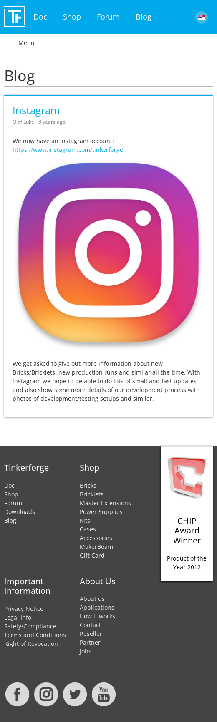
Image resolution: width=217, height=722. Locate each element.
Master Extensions (105, 503)
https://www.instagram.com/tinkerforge (68, 150)
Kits (85, 520)
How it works (97, 616)
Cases (88, 529)
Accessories (96, 538)
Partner (90, 642)
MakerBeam (96, 547)
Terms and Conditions (35, 635)
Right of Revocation (31, 644)
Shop (72, 17)
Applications (97, 607)
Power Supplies (101, 512)
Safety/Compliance (30, 626)
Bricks (88, 485)
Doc (40, 17)
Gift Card (92, 555)
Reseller (91, 634)
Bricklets (91, 494)
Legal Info (17, 617)
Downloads (19, 512)
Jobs (85, 651)
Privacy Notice (23, 609)
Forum (108, 17)
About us (92, 599)
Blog (143, 17)
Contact (90, 625)
